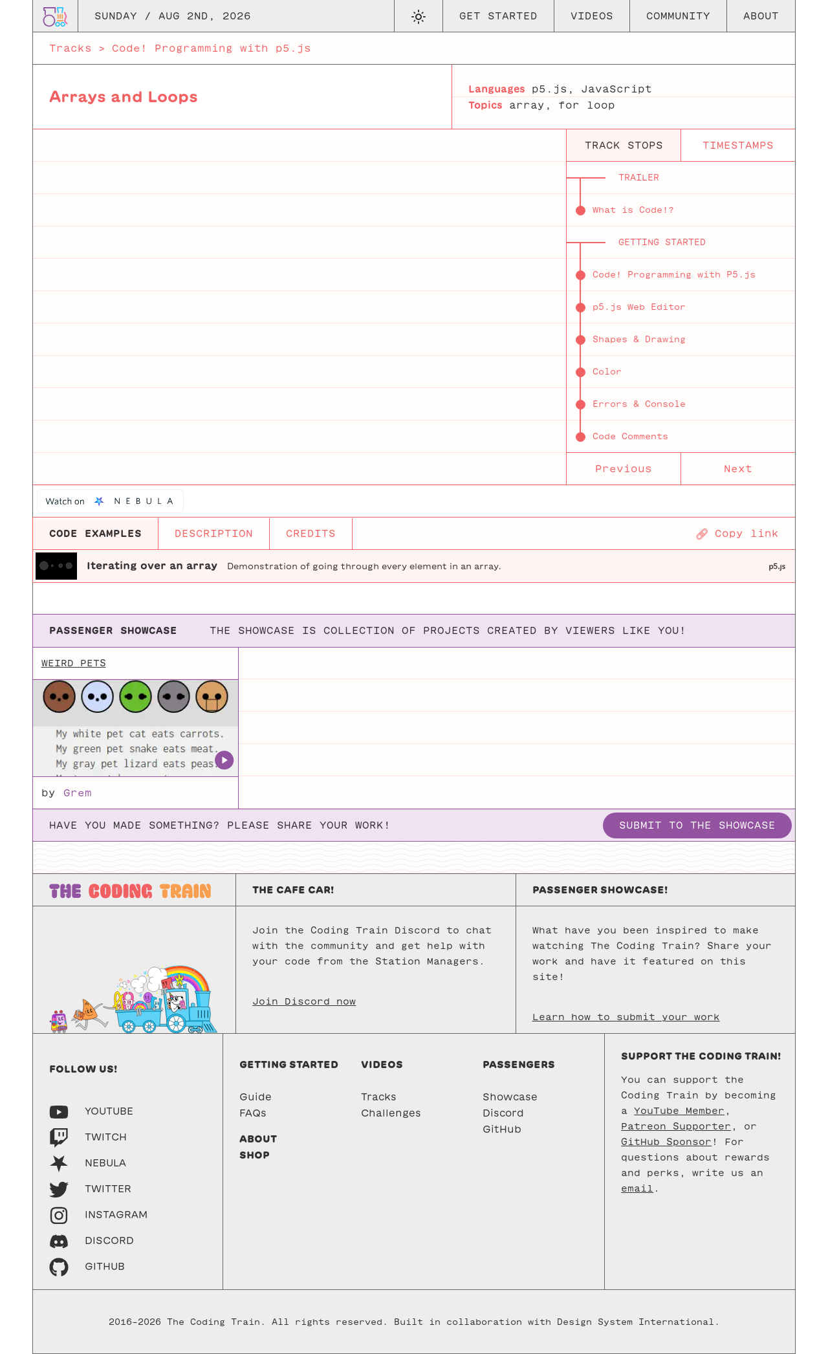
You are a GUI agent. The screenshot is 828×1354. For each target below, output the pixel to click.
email (637, 1188)
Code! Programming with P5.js (674, 274)
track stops (624, 145)
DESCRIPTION (214, 533)
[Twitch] (88, 1137)
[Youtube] (91, 1111)
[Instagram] (98, 1214)
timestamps (738, 145)
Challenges (391, 1113)
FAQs (253, 1113)
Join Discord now (304, 1001)
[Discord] (91, 1240)
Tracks (70, 48)
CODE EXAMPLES (95, 533)
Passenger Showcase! (600, 890)
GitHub (502, 1129)
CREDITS (311, 533)
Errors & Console (639, 404)
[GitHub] (87, 1266)
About (761, 16)
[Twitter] (90, 1189)
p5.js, (553, 89)
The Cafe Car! (293, 890)
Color (607, 371)
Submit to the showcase (697, 825)
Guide (255, 1097)
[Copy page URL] (737, 534)
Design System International (635, 1322)
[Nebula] (87, 1163)
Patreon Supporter (676, 1126)
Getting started (288, 1064)
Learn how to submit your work (626, 1016)
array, (530, 105)
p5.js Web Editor (639, 307)
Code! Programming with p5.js (211, 48)
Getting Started (662, 242)
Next (738, 469)
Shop (254, 1155)
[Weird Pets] (135, 728)
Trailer (638, 177)
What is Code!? (633, 210)
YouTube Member (679, 1110)
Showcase (510, 1097)
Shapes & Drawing (639, 339)
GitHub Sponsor (666, 1141)
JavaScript (616, 89)
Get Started (498, 16)
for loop (586, 105)
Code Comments (630, 436)
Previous (623, 469)
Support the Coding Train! (701, 1056)
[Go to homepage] (55, 16)
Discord (503, 1113)
